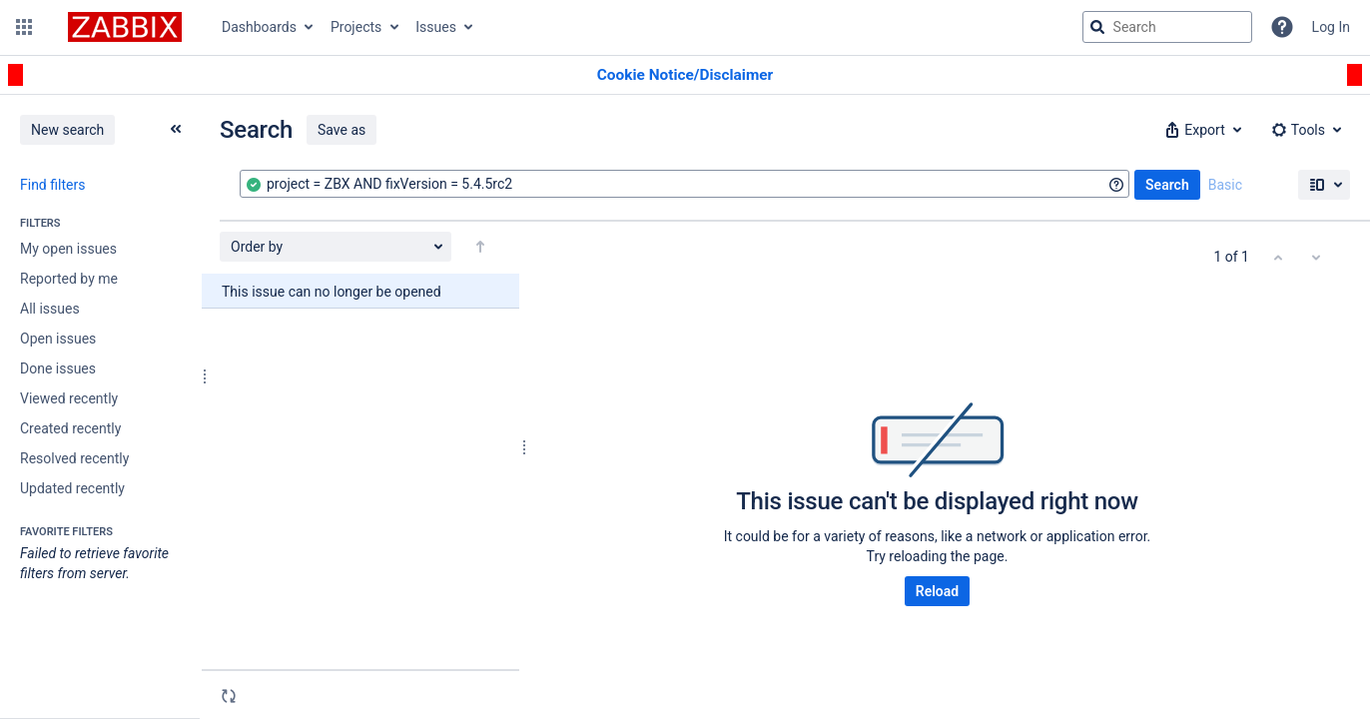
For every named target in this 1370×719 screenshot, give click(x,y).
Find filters (52, 185)
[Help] (1282, 27)
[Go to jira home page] (125, 27)
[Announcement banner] (685, 75)
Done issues (58, 368)
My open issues (68, 249)
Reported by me (69, 279)
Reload (937, 591)
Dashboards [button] (259, 27)
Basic (1225, 185)
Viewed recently (69, 398)
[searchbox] (1167, 27)
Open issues (58, 339)
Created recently (70, 428)
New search (67, 130)
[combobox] (684, 184)
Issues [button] (435, 27)
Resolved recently (74, 458)
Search (1167, 185)
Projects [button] (356, 27)
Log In (1331, 27)
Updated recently (72, 488)
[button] (24, 27)
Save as (341, 130)
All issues (50, 309)
